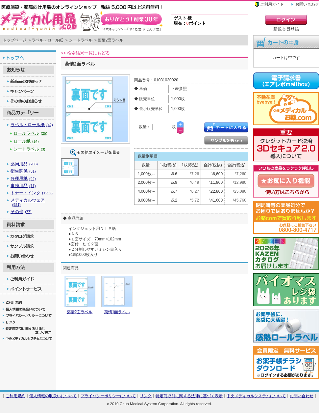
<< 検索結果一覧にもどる (85, 52)
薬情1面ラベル (117, 312)
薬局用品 (24, 163)
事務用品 (23, 185)
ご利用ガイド (272, 4)
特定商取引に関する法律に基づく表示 (189, 396)
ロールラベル (30, 133)
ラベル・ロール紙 (47, 40)
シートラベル (80, 40)
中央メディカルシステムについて (256, 396)
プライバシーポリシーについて (108, 396)
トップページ (14, 40)
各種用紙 (23, 178)
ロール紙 (26, 141)
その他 (21, 211)
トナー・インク (32, 192)
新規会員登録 (286, 29)
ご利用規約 (15, 396)
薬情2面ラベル (80, 312)
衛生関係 (23, 171)
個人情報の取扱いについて (53, 396)
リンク (146, 396)
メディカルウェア (28, 202)
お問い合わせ (307, 4)
